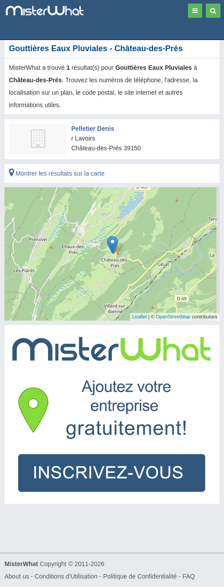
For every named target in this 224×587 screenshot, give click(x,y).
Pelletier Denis (92, 128)
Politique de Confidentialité (140, 576)
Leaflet (139, 316)
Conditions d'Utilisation (66, 576)
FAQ (189, 576)
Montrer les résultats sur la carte (57, 173)
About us (16, 576)
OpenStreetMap (173, 316)
